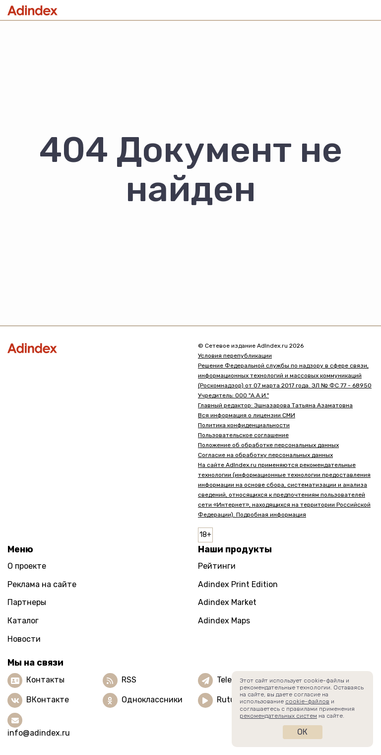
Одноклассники (152, 699)
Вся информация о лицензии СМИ (246, 415)
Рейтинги (217, 566)
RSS (129, 679)
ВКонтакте (47, 699)
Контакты (45, 679)
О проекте (26, 566)
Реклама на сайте (41, 584)
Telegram (234, 679)
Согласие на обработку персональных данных (265, 455)
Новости (24, 639)
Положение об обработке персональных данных (268, 445)
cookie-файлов (307, 701)
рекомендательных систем (278, 715)
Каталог (23, 620)
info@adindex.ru (38, 733)
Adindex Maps (224, 620)
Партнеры (26, 602)
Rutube (230, 699)
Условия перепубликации (235, 355)
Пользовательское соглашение (243, 435)
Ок (302, 732)
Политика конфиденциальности (244, 425)
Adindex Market (227, 602)
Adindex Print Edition (238, 584)
